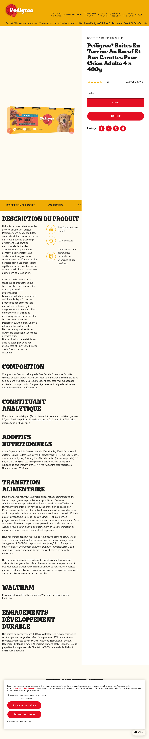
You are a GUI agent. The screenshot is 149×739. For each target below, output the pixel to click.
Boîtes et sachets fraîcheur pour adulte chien (64, 23)
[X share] (109, 128)
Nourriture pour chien (26, 23)
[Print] (123, 128)
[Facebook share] (102, 128)
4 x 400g (115, 102)
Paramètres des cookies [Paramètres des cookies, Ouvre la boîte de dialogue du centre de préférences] (19, 721)
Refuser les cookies (24, 714)
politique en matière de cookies (23, 688)
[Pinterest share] (116, 128)
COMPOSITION (56, 205)
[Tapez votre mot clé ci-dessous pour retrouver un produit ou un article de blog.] (140, 14)
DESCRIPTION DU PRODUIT (20, 205)
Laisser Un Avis (134, 81)
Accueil (9, 23)
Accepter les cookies (24, 705)
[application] (137, 732)
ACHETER (116, 116)
